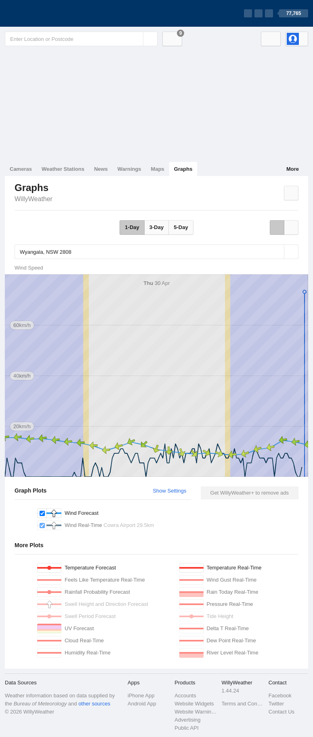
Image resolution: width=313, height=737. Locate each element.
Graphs (183, 169)
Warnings (129, 169)
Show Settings (169, 491)
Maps (157, 169)
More (292, 169)
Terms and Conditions (243, 704)
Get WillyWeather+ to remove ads (249, 493)
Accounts (185, 695)
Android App (142, 704)
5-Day (181, 227)
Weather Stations (63, 169)
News (101, 169)
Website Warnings (195, 712)
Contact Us (281, 712)
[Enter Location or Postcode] (81, 39)
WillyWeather (34, 198)
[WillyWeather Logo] (43, 13)
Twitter (276, 704)
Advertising (187, 720)
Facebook (280, 695)
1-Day (132, 227)
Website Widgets (194, 704)
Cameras (21, 169)
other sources (94, 704)
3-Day (156, 227)
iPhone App (141, 695)
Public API (186, 728)
